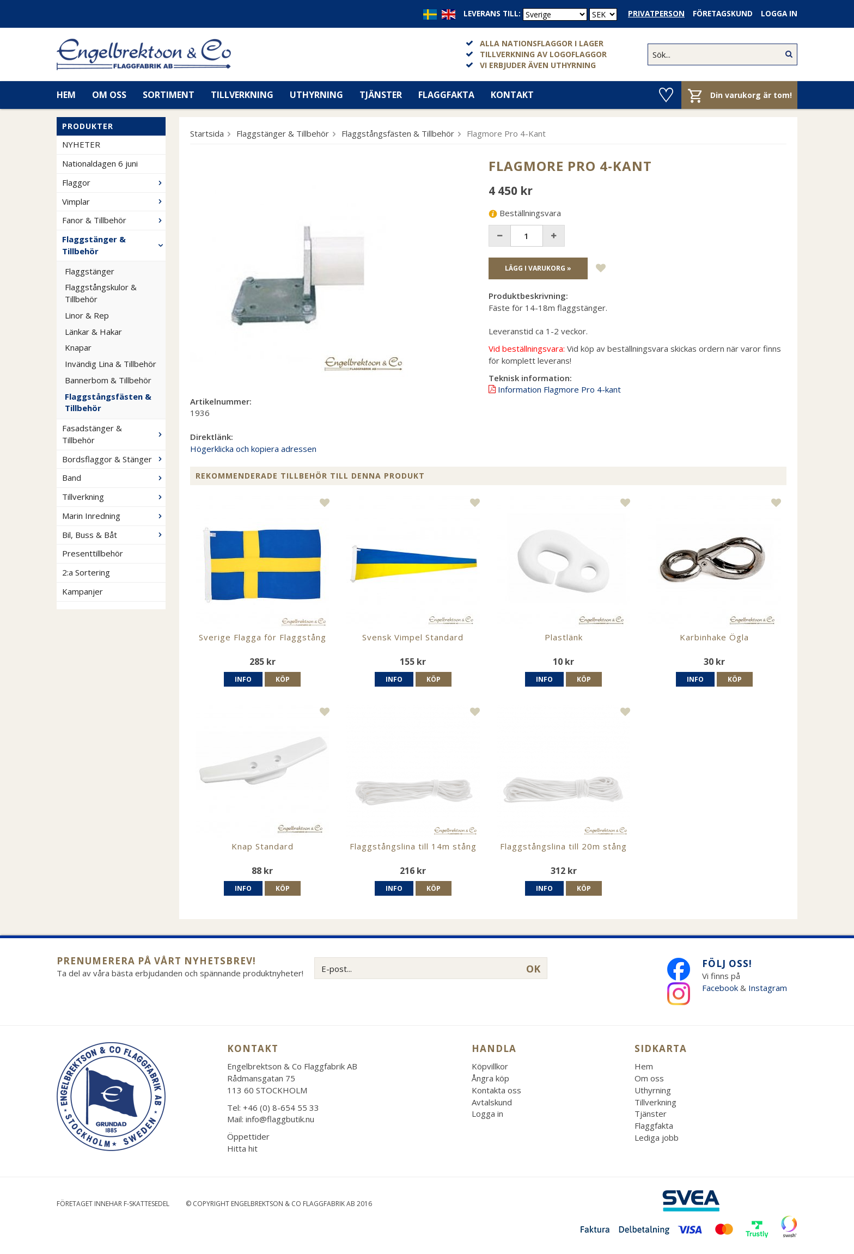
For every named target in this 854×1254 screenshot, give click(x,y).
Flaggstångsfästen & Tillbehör (108, 402)
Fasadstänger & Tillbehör (114, 434)
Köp (283, 679)
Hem (66, 95)
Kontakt (512, 95)
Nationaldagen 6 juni (100, 163)
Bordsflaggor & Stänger (114, 459)
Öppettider (248, 1136)
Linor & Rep (87, 315)
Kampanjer (82, 591)
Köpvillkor (490, 1066)
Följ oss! (727, 963)
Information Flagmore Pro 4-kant (559, 389)
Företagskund (723, 14)
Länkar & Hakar (93, 331)
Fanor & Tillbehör (114, 220)
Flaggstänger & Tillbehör (114, 245)
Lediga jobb (657, 1137)
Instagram (768, 987)
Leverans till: (492, 14)
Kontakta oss (496, 1090)
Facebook (720, 987)
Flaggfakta (446, 95)
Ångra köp (490, 1078)
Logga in (779, 14)
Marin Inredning (114, 515)
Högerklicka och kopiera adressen (253, 448)
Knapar (78, 347)
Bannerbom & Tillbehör (108, 380)
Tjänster (380, 95)
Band (114, 477)
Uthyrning (316, 95)
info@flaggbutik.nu (280, 1119)
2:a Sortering (86, 572)
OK (533, 968)
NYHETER (81, 144)
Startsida (207, 133)
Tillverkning (242, 95)
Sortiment (168, 95)
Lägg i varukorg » (538, 268)
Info (243, 679)
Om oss (109, 95)
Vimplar (114, 201)
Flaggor (114, 182)
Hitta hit (242, 1148)
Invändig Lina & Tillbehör (110, 363)
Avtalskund (492, 1102)
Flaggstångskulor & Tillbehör (101, 293)
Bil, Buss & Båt (114, 534)
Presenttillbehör (92, 553)
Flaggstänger (89, 271)
